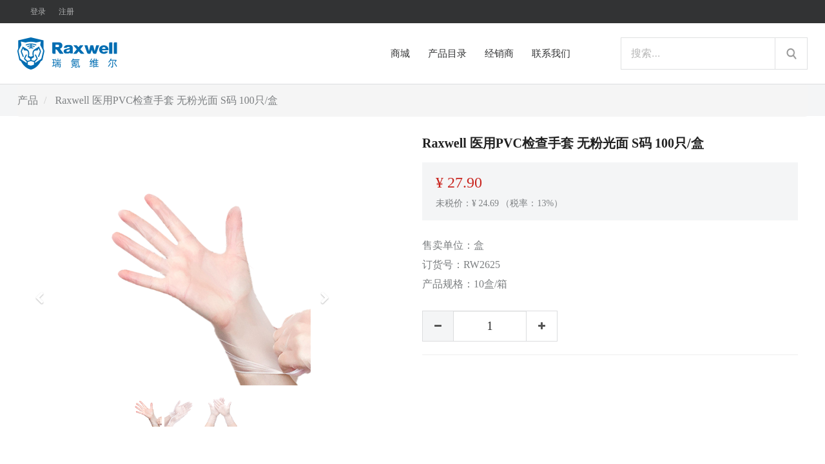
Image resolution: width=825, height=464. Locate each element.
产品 (27, 100)
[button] (44, 292)
